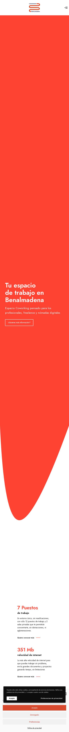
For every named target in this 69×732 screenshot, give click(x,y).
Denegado (34, 715)
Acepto (35, 708)
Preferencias (34, 722)
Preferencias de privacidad (51, 698)
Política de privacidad (34, 728)
